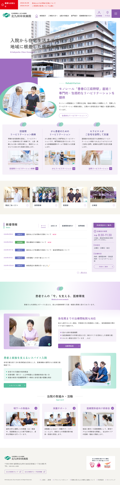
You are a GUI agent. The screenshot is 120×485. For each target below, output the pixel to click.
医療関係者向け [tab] (67, 226)
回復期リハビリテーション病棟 (22, 168)
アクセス (107, 16)
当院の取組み (64, 16)
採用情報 (99, 16)
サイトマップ (111, 479)
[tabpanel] (45, 250)
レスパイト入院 (16, 385)
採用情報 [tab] (81, 226)
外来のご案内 (103, 267)
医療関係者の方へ (85, 16)
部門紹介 (74, 16)
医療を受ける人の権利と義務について (83, 479)
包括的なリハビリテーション (73, 115)
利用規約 (101, 479)
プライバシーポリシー (61, 479)
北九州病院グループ (12, 472)
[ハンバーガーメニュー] (116, 13)
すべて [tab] (43, 226)
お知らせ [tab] (54, 226)
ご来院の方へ (53, 16)
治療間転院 (69, 346)
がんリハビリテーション (61, 168)
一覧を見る (83, 273)
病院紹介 (43, 16)
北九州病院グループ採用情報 (33, 472)
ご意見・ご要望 (46, 479)
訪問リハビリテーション (98, 168)
